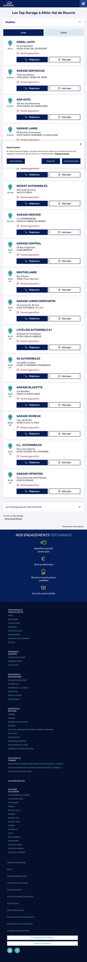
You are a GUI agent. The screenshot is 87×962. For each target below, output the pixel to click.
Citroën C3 (12, 829)
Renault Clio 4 (14, 810)
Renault (11, 806)
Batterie (11, 726)
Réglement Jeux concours (20, 924)
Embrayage (13, 692)
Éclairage (12, 733)
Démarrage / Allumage (18, 688)
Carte (64, 32)
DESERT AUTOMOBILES (32, 186)
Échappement (14, 699)
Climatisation (14, 737)
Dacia (10, 833)
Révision (11, 718)
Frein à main (13, 665)
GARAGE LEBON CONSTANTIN (36, 301)
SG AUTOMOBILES (28, 358)
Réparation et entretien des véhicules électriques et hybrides (35, 764)
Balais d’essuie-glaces (18, 745)
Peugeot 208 (13, 818)
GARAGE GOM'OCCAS (31, 70)
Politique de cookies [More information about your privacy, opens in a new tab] (62, 154)
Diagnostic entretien (17, 741)
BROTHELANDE (27, 272)
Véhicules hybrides (16, 852)
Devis (9, 869)
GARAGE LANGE (27, 128)
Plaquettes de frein (16, 657)
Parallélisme (14, 623)
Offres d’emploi (14, 890)
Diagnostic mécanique (17, 680)
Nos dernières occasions (18, 795)
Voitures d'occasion (13, 790)
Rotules (11, 642)
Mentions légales (15, 910)
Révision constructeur (18, 722)
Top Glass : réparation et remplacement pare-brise (30, 730)
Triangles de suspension (18, 638)
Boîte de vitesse (15, 695)
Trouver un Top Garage (13, 516)
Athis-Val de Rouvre (13, 519)
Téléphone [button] (32, 59)
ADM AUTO (24, 99)
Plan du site (13, 903)
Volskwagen (13, 841)
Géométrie (12, 627)
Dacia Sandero (14, 837)
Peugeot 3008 (14, 822)
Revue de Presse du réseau (20, 897)
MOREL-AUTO (26, 42)
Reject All (51, 161)
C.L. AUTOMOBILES (29, 445)
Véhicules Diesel (15, 845)
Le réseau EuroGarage (18, 931)
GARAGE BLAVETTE (30, 387)
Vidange (11, 714)
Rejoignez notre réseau (42, 938)
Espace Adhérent (42, 943)
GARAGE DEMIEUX (29, 416)
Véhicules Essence (16, 848)
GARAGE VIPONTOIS (30, 473)
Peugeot (11, 814)
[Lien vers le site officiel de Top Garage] (8, 3)
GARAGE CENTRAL (29, 243)
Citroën (11, 826)
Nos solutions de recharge (20, 771)
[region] (43, 154)
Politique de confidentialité (21, 917)
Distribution (13, 684)
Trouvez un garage (16, 863)
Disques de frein (15, 661)
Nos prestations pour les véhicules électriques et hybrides (34, 768)
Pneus (10, 616)
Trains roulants (15, 631)
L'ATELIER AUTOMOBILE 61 (34, 329)
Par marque (13, 803)
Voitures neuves (16, 781)
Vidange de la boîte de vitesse (21, 749)
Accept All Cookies (71, 161)
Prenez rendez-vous (17, 876)
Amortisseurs (14, 635)
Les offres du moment (17, 883)
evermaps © (78, 526)
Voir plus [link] (64, 59)
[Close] (81, 144)
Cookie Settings (15, 161)
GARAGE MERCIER (29, 214)
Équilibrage (13, 619)
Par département (15, 799)
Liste (23, 32)
